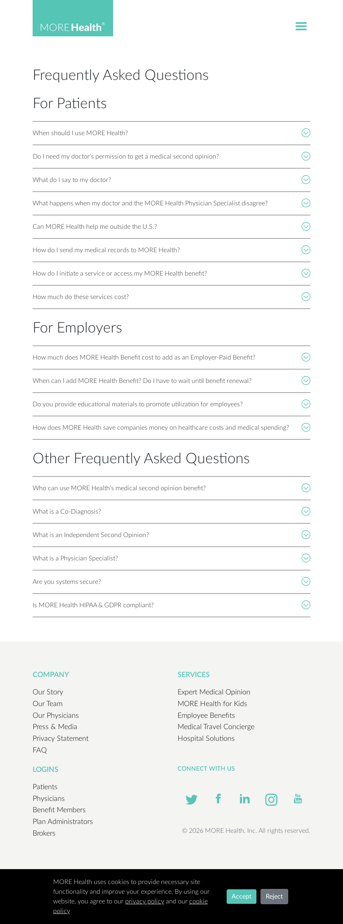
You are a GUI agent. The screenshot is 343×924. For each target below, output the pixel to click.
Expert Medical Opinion (214, 692)
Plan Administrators (63, 822)
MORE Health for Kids (212, 704)
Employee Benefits (206, 715)
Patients (45, 787)
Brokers (44, 833)
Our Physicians (56, 715)
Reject (274, 896)
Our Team (47, 704)
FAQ (40, 750)
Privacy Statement (61, 738)
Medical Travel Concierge (216, 727)
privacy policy (144, 901)
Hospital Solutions (206, 738)
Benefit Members (59, 810)
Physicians (49, 799)
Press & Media (55, 727)
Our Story (48, 692)
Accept (241, 896)
